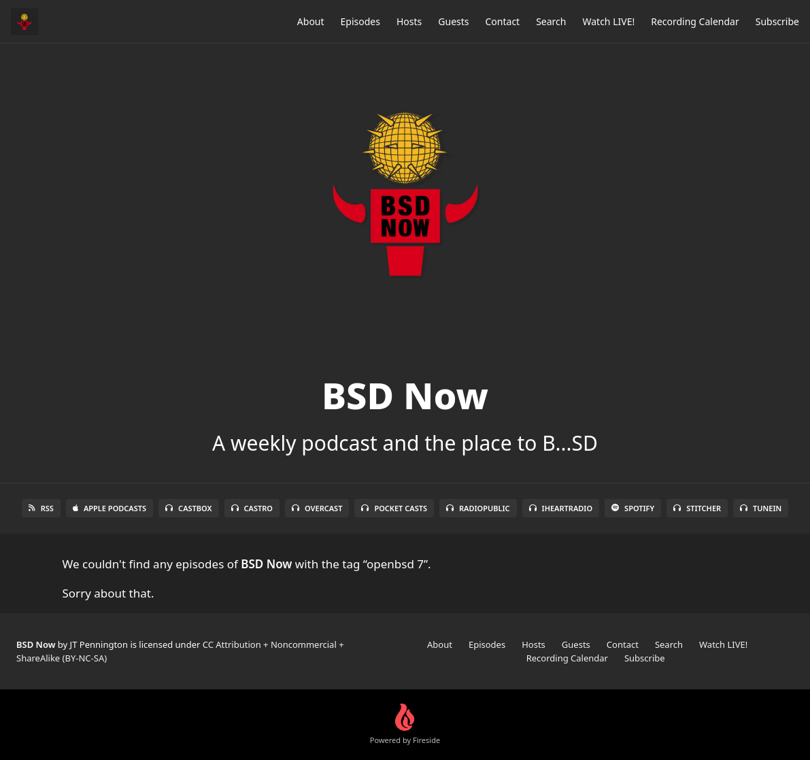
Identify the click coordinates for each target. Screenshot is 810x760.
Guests (453, 21)
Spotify (632, 508)
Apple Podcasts (109, 508)
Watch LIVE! (608, 21)
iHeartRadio (561, 508)
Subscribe (777, 21)
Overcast (317, 508)
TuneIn (760, 508)
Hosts (409, 21)
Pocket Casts (394, 508)
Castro (252, 508)
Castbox (188, 508)
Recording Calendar (695, 21)
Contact (503, 21)
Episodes (360, 21)
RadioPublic (478, 508)
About (310, 21)
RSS (41, 508)
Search (551, 21)
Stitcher (697, 508)
